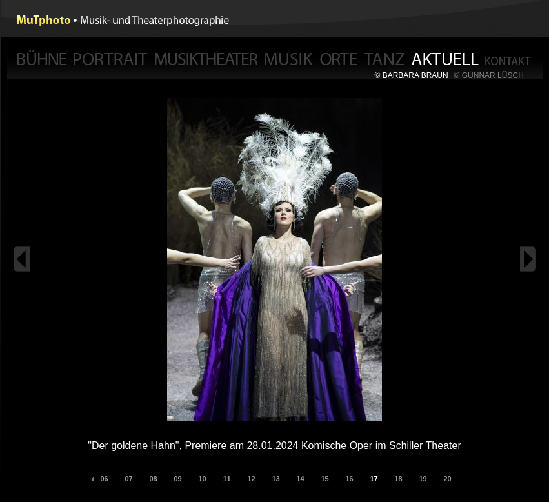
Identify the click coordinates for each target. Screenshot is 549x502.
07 (128, 479)
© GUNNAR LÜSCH (489, 75)
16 (349, 479)
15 (324, 479)
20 (447, 479)
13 (275, 479)
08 (153, 479)
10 (202, 479)
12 (251, 479)
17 (373, 479)
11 (226, 479)
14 (300, 479)
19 (422, 479)
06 (104, 479)
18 (398, 479)
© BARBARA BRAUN (411, 75)
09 (177, 479)
